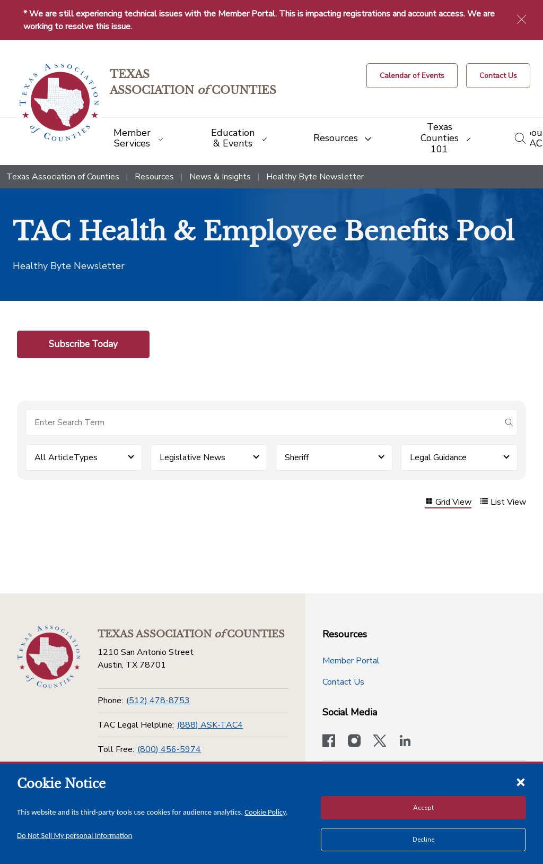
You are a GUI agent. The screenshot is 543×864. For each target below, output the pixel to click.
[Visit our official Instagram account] (354, 741)
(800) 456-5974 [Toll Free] (169, 749)
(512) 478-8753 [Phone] (158, 700)
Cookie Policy (265, 812)
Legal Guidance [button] (438, 457)
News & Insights (220, 177)
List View (503, 502)
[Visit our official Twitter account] (379, 741)
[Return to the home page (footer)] (49, 657)
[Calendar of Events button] (412, 75)
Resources (154, 177)
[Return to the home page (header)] (59, 103)
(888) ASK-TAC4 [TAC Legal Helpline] (210, 725)
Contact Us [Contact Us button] (343, 682)
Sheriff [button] (297, 457)
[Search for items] (263, 422)
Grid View (448, 502)
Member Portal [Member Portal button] (351, 661)
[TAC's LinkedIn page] (405, 741)
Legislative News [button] (192, 457)
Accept (423, 807)
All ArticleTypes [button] (66, 457)
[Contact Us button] (498, 75)
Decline (423, 839)
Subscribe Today (83, 344)
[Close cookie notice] (520, 781)
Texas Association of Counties (62, 177)
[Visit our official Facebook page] (328, 741)
